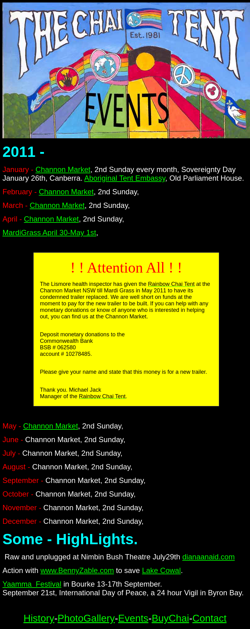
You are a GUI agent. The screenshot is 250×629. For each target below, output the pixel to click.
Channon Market (63, 169)
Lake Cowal (161, 570)
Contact (209, 618)
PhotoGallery (86, 618)
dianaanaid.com (208, 557)
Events (133, 618)
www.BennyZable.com (77, 570)
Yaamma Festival (31, 584)
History (39, 618)
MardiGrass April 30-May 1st (49, 232)
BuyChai (170, 618)
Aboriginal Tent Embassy (124, 178)
